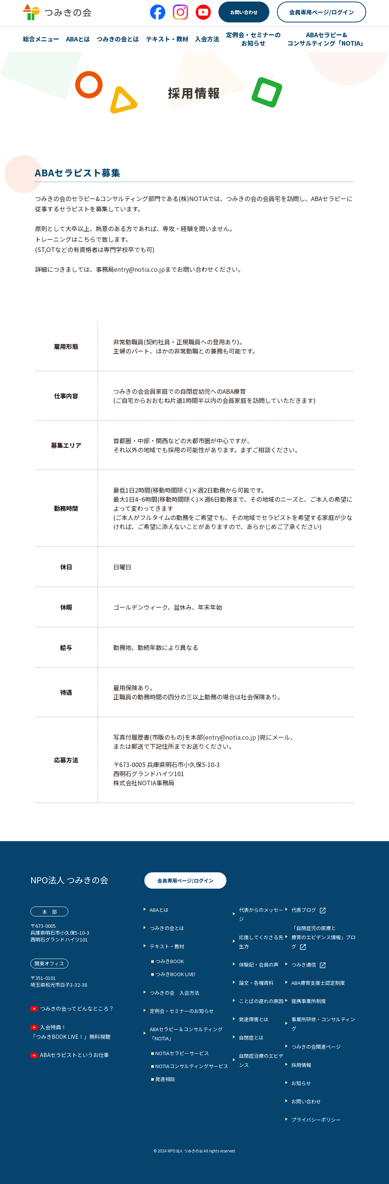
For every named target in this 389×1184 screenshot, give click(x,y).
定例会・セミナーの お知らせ (253, 39)
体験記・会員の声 (258, 964)
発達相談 (165, 1079)
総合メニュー (41, 39)
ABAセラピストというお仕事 (74, 1055)
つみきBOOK (169, 961)
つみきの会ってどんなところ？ (77, 1008)
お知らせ (301, 1083)
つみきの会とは (117, 39)
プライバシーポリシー (316, 1119)
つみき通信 (303, 964)
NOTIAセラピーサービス (182, 1053)
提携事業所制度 (308, 1001)
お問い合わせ (244, 12)
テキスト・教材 (167, 39)
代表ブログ (303, 909)
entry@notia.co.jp (139, 269)
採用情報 (301, 1064)
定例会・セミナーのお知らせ (182, 1010)
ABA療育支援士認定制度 (318, 982)
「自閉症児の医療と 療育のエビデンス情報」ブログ (323, 937)
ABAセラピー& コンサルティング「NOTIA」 (326, 39)
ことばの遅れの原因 (261, 1001)
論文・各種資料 (256, 982)
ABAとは (78, 39)
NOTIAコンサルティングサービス (191, 1066)
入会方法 (207, 39)
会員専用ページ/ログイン (321, 12)
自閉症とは (251, 1037)
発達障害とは (254, 1019)
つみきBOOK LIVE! (175, 974)
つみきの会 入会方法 (174, 992)
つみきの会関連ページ (316, 1046)
